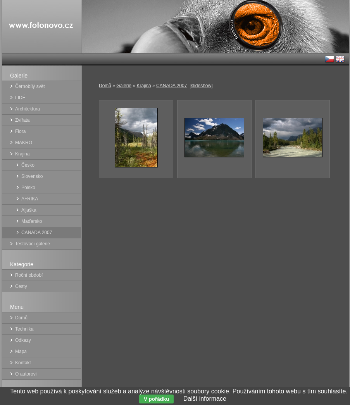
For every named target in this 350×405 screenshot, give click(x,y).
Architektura (27, 109)
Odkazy (23, 340)
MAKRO (23, 142)
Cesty (21, 286)
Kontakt (23, 362)
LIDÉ (20, 97)
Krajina (143, 85)
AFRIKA (29, 199)
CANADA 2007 (171, 85)
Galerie (123, 85)
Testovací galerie (32, 243)
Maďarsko (31, 221)
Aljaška (28, 210)
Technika (24, 329)
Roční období (29, 275)
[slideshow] (201, 85)
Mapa (21, 351)
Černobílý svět (30, 86)
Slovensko (32, 176)
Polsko (28, 187)
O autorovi (25, 374)
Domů (105, 85)
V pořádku (156, 399)
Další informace (204, 398)
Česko (27, 165)
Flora (20, 131)
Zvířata (22, 120)
